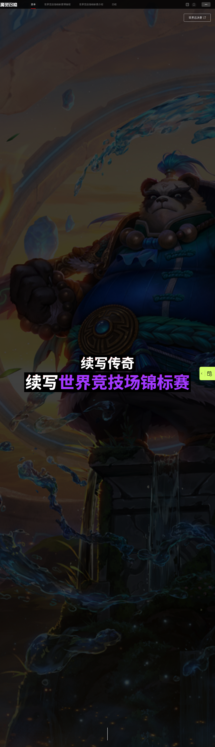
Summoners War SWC (9, 4)
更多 (206, 4)
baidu (187, 4)
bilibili (194, 4)
